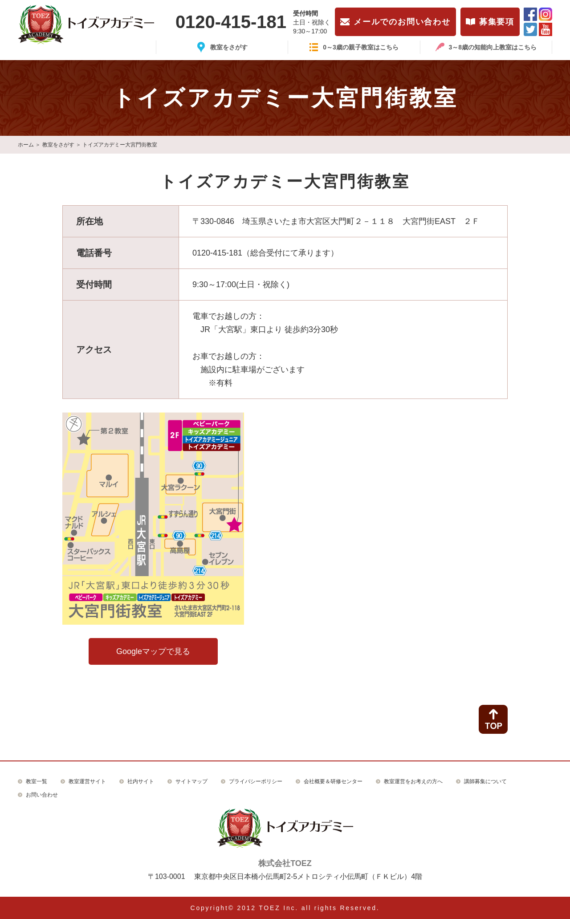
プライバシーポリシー (255, 781)
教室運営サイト (87, 781)
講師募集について (485, 781)
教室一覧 (36, 781)
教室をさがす (58, 145)
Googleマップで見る (153, 651)
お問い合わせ (42, 795)
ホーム (26, 145)
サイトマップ (191, 781)
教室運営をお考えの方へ (413, 781)
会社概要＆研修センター (333, 781)
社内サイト (140, 781)
